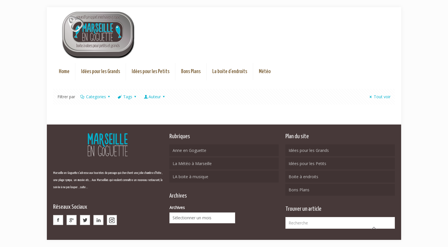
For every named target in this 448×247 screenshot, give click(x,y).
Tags (127, 96)
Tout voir (379, 96)
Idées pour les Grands (309, 150)
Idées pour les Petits (307, 163)
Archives (177, 207)
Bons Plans (299, 189)
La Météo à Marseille (192, 163)
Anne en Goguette (189, 150)
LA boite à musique (190, 176)
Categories (95, 96)
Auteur (155, 96)
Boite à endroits (303, 176)
